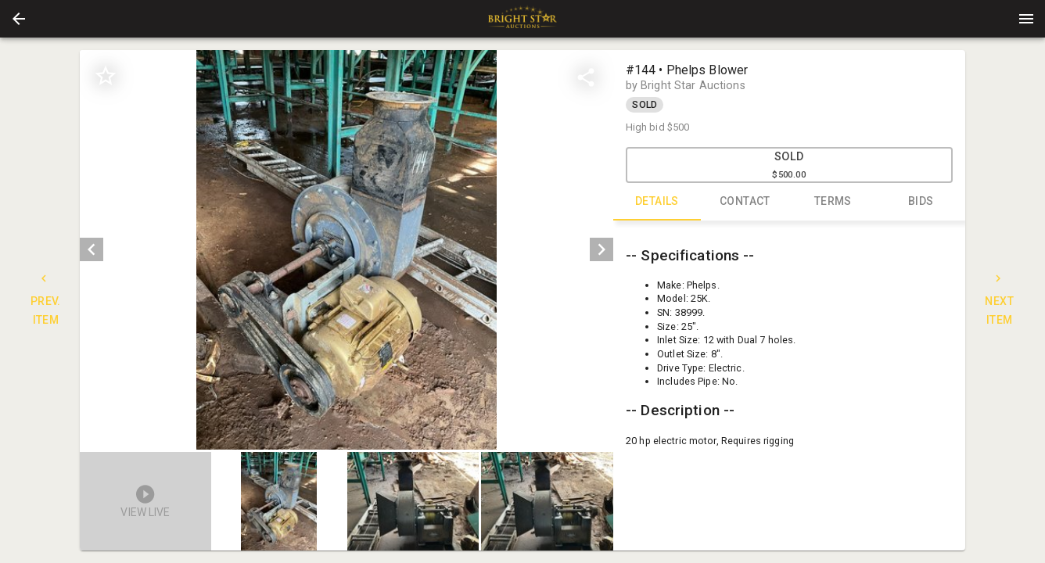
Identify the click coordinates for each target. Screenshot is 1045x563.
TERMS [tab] (833, 202)
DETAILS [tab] (657, 202)
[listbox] (346, 250)
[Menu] (1026, 19)
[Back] (19, 19)
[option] (346, 250)
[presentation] (522, 19)
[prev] (91, 249)
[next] (601, 249)
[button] (19, 19)
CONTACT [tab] (745, 202)
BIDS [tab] (921, 202)
